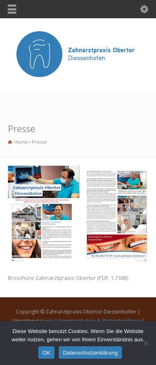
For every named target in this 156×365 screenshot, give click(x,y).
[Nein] (145, 343)
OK (46, 353)
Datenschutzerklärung (90, 353)
